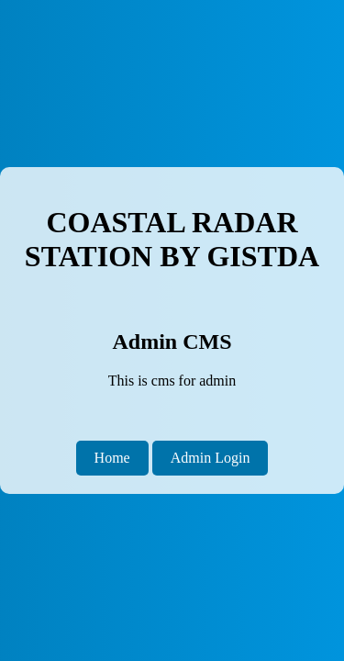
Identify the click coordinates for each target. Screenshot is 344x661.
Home (112, 457)
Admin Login (210, 457)
